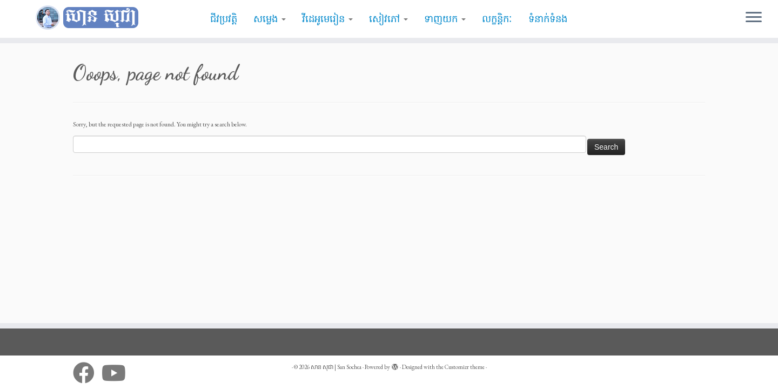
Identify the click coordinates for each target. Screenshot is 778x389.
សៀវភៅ (388, 19)
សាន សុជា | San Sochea (336, 367)
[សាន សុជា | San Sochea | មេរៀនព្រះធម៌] (89, 17)
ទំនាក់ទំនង (547, 19)
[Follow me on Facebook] (87, 373)
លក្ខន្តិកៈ (497, 19)
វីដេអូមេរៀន (327, 19)
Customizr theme (465, 367)
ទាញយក (445, 19)
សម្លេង (269, 19)
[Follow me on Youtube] (117, 373)
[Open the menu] (754, 18)
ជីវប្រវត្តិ (223, 19)
